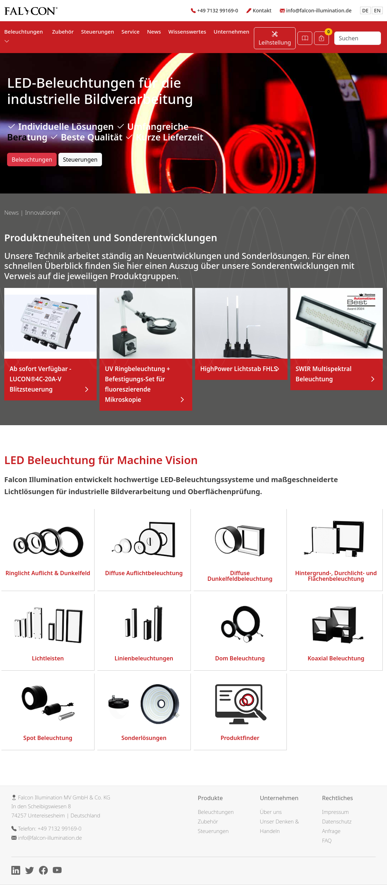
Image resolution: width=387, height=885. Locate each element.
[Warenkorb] (321, 38)
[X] (31, 871)
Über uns (271, 811)
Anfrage (331, 830)
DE (365, 10)
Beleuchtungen (32, 159)
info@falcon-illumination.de (319, 10)
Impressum (335, 811)
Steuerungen (97, 31)
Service (130, 31)
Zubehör (63, 31)
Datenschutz (337, 821)
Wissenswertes (187, 31)
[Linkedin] (17, 871)
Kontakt (262, 10)
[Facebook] (45, 871)
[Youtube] (59, 871)
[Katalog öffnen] (304, 38)
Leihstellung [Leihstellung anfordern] (274, 38)
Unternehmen (231, 31)
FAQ (327, 840)
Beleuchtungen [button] (23, 36)
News (154, 31)
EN (377, 10)
